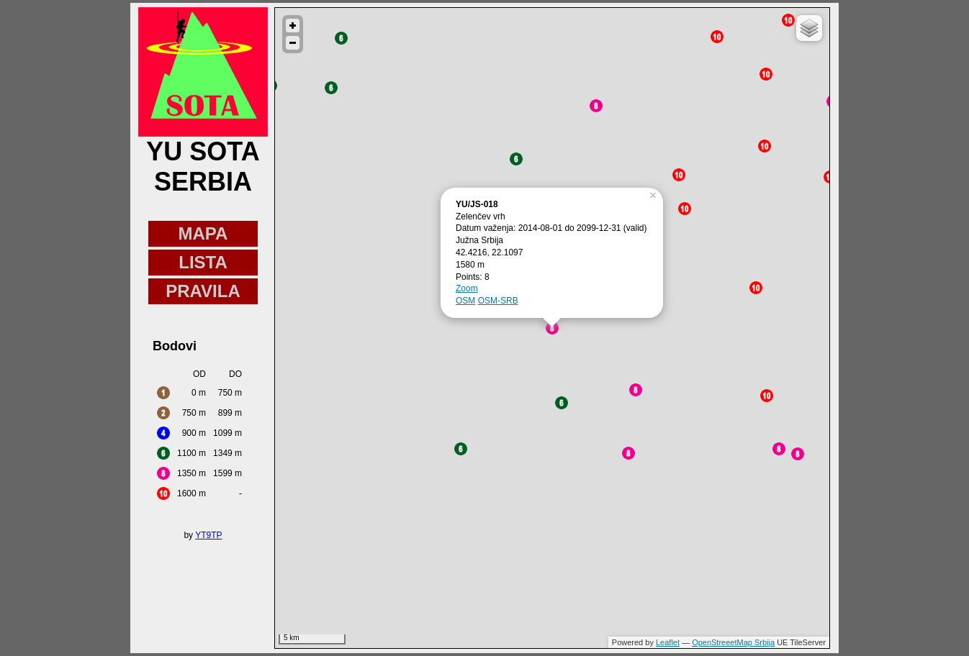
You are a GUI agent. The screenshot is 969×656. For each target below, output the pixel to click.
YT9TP (208, 535)
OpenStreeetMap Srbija (733, 642)
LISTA (203, 262)
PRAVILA (203, 291)
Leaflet (668, 642)
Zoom (467, 288)
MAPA (203, 233)
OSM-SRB (498, 301)
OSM (465, 301)
